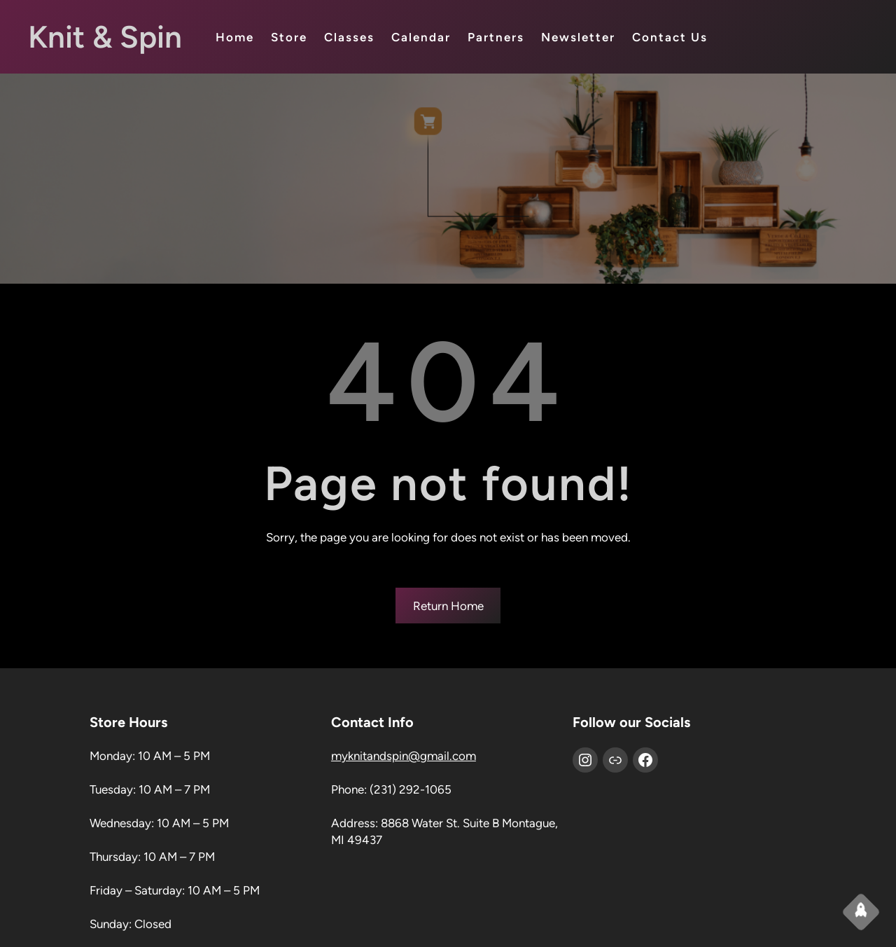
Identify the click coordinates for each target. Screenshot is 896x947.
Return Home (448, 606)
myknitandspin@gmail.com (403, 756)
